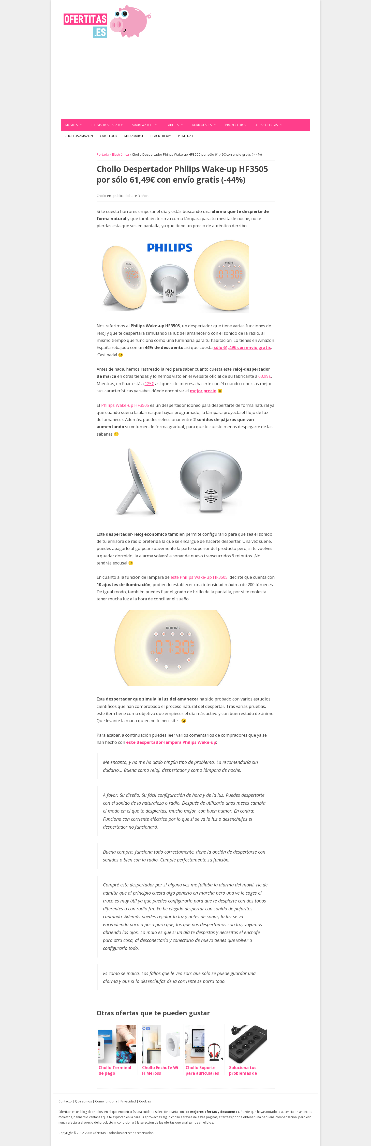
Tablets (177, 125)
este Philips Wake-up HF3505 (199, 577)
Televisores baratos (107, 125)
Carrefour (108, 136)
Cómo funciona (106, 1101)
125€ (149, 383)
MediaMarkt (133, 136)
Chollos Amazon (79, 136)
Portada (103, 154)
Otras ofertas (271, 125)
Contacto (65, 1101)
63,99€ (264, 376)
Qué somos (83, 1101)
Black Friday (161, 136)
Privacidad (128, 1101)
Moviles (76, 125)
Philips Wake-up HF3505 (125, 405)
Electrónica (120, 154)
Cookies (145, 1101)
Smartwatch (147, 125)
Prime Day (185, 136)
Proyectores (235, 125)
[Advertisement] (185, 81)
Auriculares (206, 125)
